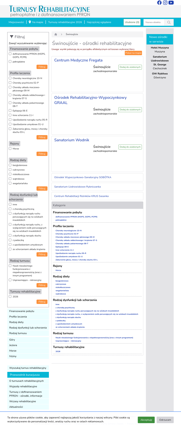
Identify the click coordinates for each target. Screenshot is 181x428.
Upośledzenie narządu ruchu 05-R (30, 119)
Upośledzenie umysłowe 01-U (28, 124)
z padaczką (18, 240)
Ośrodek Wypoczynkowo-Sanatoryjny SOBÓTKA (82, 177)
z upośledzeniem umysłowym (28, 244)
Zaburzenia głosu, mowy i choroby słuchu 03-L (30, 130)
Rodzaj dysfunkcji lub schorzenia (28, 328)
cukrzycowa (19, 169)
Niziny (12, 356)
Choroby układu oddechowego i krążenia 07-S (29, 97)
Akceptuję (146, 420)
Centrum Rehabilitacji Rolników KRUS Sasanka (81, 196)
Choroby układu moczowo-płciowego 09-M (26, 89)
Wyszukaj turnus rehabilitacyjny (27, 368)
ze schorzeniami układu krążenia (29, 249)
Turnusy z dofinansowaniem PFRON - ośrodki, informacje (25, 394)
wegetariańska (20, 183)
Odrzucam (165, 420)
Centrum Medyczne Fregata (78, 60)
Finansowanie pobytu (21, 311)
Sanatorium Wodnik (71, 140)
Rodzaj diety (16, 322)
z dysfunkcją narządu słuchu (27, 235)
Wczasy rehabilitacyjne (22, 401)
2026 (15, 296)
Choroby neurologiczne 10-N (27, 78)
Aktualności (16, 407)
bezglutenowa (20, 165)
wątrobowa (18, 178)
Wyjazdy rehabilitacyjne (23, 386)
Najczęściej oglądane (99, 22)
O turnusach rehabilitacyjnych (26, 381)
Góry (12, 340)
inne (15, 204)
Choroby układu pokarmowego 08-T (28, 104)
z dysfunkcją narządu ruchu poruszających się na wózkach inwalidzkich (28, 217)
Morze (16, 148)
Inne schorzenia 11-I (23, 115)
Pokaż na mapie (133, 53)
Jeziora (13, 345)
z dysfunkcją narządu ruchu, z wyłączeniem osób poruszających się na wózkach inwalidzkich (29, 228)
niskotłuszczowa (21, 174)
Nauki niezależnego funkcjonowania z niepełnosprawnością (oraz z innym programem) (27, 270)
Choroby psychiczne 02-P (26, 82)
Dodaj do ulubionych (130, 67)
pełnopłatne (19, 61)
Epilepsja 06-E (20, 110)
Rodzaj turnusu (18, 333)
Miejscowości (16, 22)
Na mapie (35, 22)
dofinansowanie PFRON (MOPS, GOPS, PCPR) (29, 55)
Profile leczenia (18, 316)
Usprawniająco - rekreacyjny (27, 280)
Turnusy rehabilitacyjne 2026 (65, 22)
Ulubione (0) (132, 22)
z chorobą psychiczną (23, 209)
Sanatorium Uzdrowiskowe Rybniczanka (77, 187)
